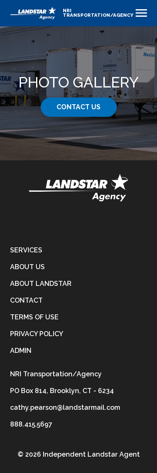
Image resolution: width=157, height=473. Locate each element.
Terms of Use (34, 317)
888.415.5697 (31, 424)
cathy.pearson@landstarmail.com (65, 407)
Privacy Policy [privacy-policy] (36, 334)
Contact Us (78, 107)
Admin (20, 351)
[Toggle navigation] (141, 13)
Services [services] (26, 250)
